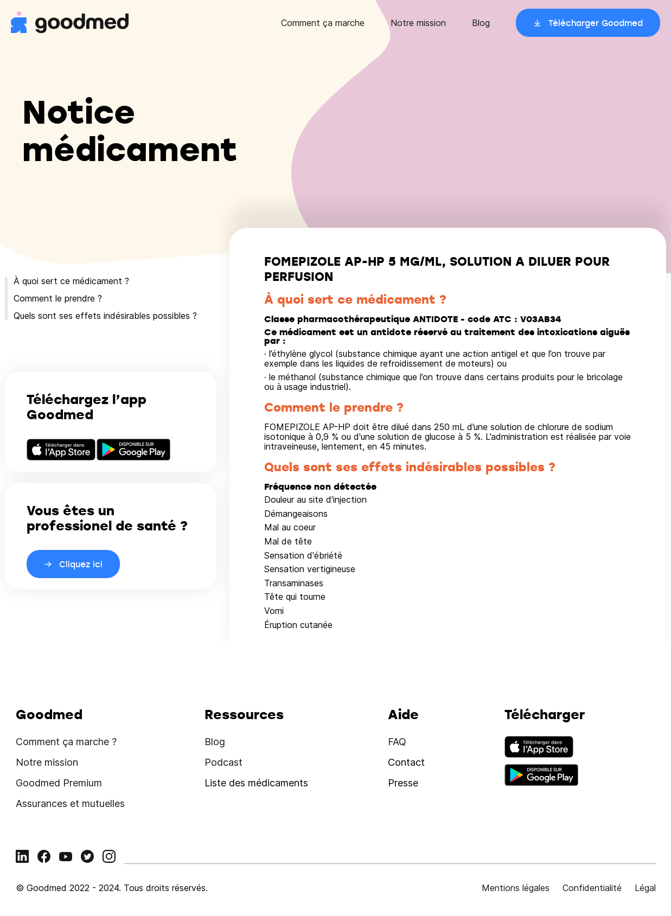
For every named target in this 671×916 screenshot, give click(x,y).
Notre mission (418, 22)
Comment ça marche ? (66, 741)
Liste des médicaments (256, 783)
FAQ (397, 741)
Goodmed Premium (59, 783)
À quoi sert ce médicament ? (71, 281)
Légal (645, 887)
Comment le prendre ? (58, 298)
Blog (481, 22)
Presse (403, 783)
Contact (406, 762)
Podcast (223, 762)
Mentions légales (515, 887)
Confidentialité (592, 887)
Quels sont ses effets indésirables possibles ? (105, 315)
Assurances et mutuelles (70, 803)
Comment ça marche (323, 22)
